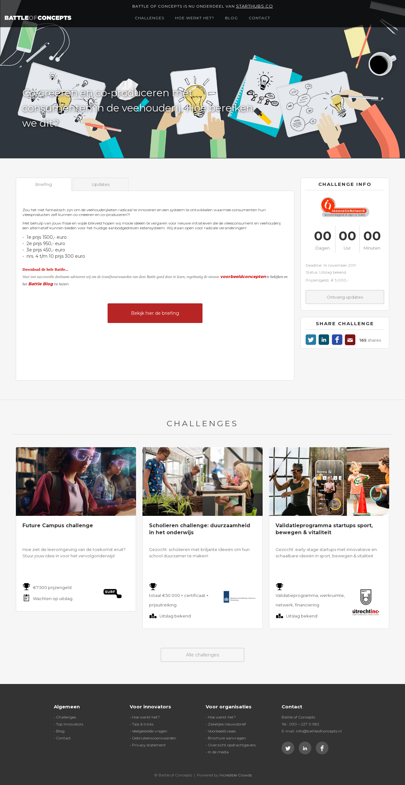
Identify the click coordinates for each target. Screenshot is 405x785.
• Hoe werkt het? (145, 717)
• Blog (59, 731)
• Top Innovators (68, 724)
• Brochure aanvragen (226, 738)
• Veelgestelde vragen (148, 731)
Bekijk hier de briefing (155, 313)
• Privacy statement (148, 745)
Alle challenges (202, 655)
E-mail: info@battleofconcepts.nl (312, 731)
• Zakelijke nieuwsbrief (226, 724)
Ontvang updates (345, 297)
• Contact (62, 738)
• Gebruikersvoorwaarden (153, 738)
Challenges (149, 18)
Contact (259, 18)
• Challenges (65, 717)
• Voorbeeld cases (221, 731)
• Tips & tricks (141, 724)
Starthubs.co (254, 6)
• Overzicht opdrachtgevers (231, 745)
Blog (231, 18)
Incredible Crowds (236, 775)
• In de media (217, 752)
